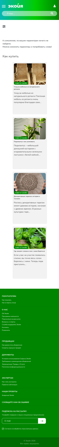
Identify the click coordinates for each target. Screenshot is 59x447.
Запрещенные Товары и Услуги (13, 364)
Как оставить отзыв (9, 303)
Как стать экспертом (9, 382)
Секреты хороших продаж (11, 348)
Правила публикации (9, 385)
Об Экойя (5, 313)
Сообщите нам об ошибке (15, 402)
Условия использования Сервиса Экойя (16, 359)
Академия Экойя (8, 395)
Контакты (5, 327)
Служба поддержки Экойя (11, 325)
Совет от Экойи (21, 83)
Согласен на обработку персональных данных (21, 429)
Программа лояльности (10, 316)
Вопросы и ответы (8, 322)
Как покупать (6, 300)
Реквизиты (6, 330)
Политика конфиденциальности (13, 367)
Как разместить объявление (12, 345)
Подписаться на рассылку (11, 319)
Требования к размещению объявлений (16, 361)
